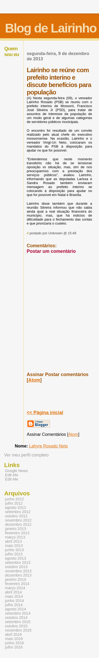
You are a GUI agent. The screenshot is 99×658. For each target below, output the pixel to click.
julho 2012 (14, 503)
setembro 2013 (17, 562)
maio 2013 (14, 545)
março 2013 (15, 537)
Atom (34, 380)
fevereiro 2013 (17, 533)
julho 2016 (14, 647)
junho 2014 (14, 600)
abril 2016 (13, 634)
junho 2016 (14, 643)
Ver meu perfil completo (26, 455)
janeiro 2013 (15, 529)
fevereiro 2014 (17, 584)
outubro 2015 (16, 626)
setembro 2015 (17, 622)
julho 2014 (14, 605)
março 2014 (15, 588)
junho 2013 (14, 550)
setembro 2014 (17, 613)
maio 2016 (14, 639)
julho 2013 (14, 554)
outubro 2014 (16, 617)
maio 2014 (14, 596)
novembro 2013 (18, 571)
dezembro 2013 (18, 575)
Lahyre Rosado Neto (48, 446)
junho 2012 (14, 499)
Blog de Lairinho (51, 28)
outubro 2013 (16, 567)
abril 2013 (13, 541)
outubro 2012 (16, 516)
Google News (16, 471)
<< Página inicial (45, 412)
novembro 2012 (18, 520)
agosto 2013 (15, 558)
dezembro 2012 (18, 524)
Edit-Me (11, 475)
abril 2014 (13, 592)
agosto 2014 (15, 609)
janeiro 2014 (15, 579)
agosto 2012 (15, 507)
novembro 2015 (18, 630)
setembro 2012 (17, 512)
